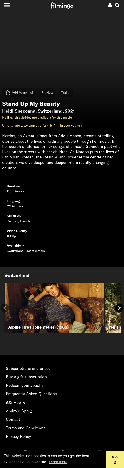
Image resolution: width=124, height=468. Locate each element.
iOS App (15, 402)
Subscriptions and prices (28, 368)
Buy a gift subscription (26, 376)
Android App (19, 411)
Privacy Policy (18, 436)
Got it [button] (115, 459)
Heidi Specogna (18, 111)
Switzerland (50, 111)
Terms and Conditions (25, 427)
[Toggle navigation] (6, 5)
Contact (13, 419)
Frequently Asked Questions (31, 393)
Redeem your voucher (25, 385)
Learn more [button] (58, 462)
